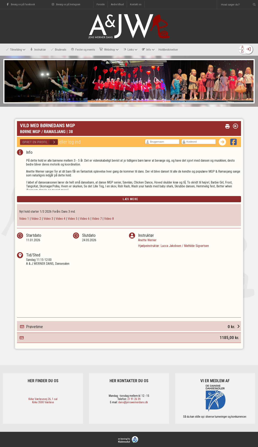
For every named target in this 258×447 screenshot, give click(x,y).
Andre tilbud (117, 4)
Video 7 (97, 219)
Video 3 (48, 219)
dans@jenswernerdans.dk (133, 402)
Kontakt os (135, 4)
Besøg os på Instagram (65, 4)
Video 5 (72, 219)
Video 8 (109, 219)
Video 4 (60, 219)
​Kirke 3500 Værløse (43, 402)
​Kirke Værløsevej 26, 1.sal (43, 399)
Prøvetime (130, 326)
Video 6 (85, 219)
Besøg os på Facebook (20, 4)
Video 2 (36, 219)
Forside (101, 4)
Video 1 (24, 219)
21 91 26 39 (134, 399)
